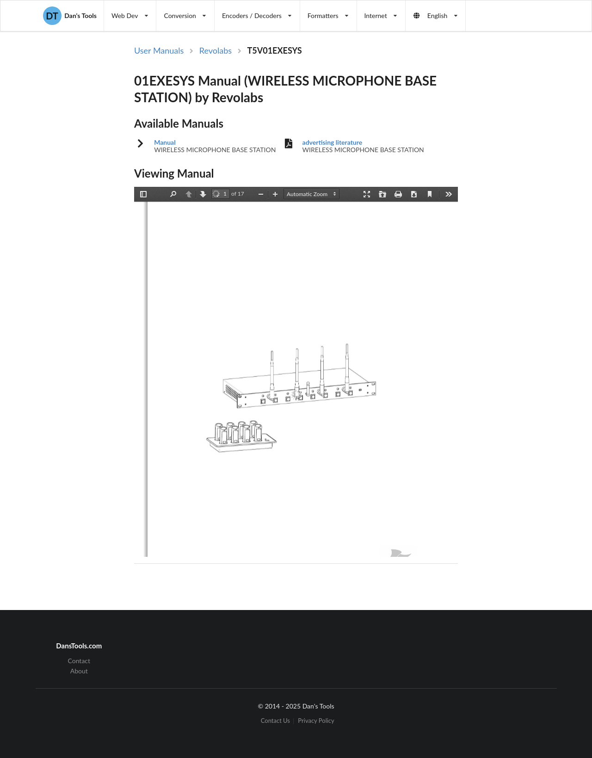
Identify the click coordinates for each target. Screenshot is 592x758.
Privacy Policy (316, 721)
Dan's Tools (70, 15)
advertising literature (332, 142)
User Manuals (159, 50)
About (79, 671)
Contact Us (275, 721)
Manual (165, 142)
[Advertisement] (512, 195)
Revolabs (215, 50)
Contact (79, 661)
